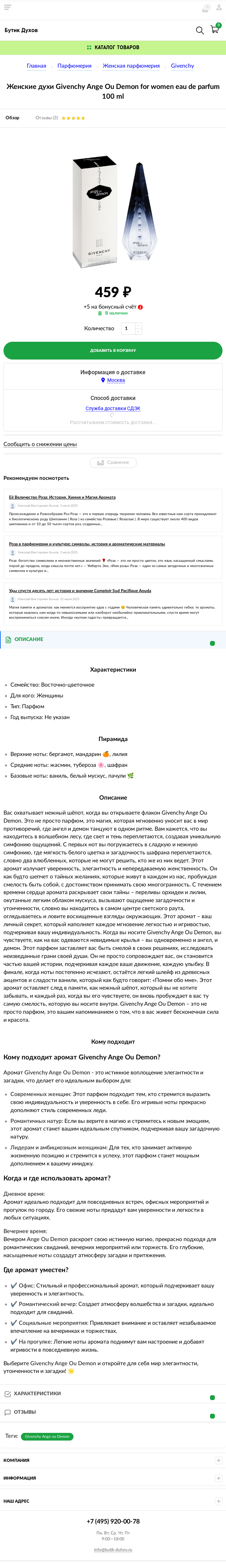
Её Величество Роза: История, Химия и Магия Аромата (62, 497)
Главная (36, 66)
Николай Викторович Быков (38, 505)
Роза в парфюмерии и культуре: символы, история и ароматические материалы (87, 544)
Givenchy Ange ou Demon (47, 1436)
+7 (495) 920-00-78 (185, 29)
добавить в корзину (113, 351)
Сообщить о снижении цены (40, 444)
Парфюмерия (74, 66)
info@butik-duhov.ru (113, 1550)
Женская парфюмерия (131, 66)
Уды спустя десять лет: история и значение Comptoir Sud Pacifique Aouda (80, 591)
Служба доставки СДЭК (113, 408)
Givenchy (182, 66)
